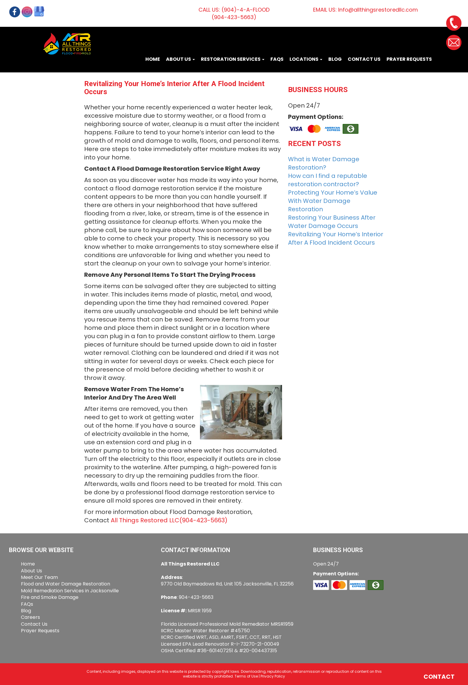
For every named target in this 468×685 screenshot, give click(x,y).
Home (152, 59)
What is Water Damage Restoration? (323, 163)
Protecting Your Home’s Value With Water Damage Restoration (332, 200)
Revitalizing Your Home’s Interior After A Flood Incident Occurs (335, 238)
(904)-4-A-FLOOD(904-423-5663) (241, 13)
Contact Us (364, 59)
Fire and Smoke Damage (49, 597)
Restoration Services (232, 59)
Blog (335, 59)
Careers (30, 617)
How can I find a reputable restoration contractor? (327, 180)
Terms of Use (246, 676)
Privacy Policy (273, 676)
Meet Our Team (39, 577)
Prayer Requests (409, 59)
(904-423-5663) (203, 520)
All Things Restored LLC (145, 520)
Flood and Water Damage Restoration (65, 583)
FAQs (277, 59)
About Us (180, 59)
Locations (306, 59)
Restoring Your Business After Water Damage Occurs (331, 221)
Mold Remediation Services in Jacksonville (70, 590)
